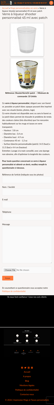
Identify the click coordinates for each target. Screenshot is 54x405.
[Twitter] (25, 368)
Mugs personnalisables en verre (24, 8)
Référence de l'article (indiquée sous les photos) (27, 178)
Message (27, 243)
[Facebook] (22, 368)
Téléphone (27, 215)
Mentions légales (27, 385)
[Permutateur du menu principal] (51, 3)
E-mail (27, 203)
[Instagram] (32, 368)
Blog (27, 381)
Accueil (5, 8)
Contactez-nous (27, 394)
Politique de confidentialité (14, 291)
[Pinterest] (29, 368)
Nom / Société (27, 190)
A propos (27, 376)
